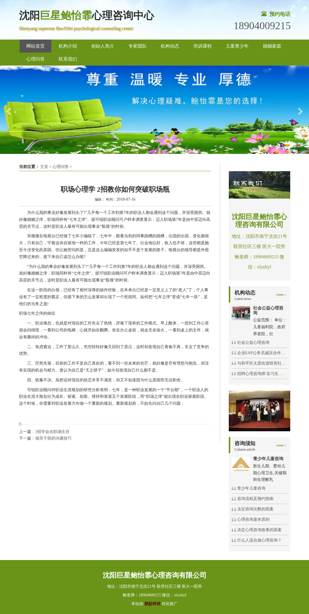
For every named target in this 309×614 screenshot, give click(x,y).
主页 (44, 167)
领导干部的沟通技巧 (53, 438)
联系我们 (68, 59)
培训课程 (202, 46)
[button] (8, 110)
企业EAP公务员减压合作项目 (263, 353)
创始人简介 (102, 46)
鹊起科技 (152, 604)
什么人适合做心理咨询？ (259, 540)
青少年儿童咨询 (251, 488)
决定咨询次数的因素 (255, 509)
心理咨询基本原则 (253, 519)
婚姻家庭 (272, 46)
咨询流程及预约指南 (255, 499)
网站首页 (35, 46)
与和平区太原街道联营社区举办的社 (269, 363)
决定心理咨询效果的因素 (259, 530)
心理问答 (35, 59)
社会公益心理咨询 (253, 342)
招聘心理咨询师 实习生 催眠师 (264, 374)
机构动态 (170, 46)
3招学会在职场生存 (52, 432)
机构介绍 (68, 46)
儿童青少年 (237, 46)
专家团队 (137, 46)
